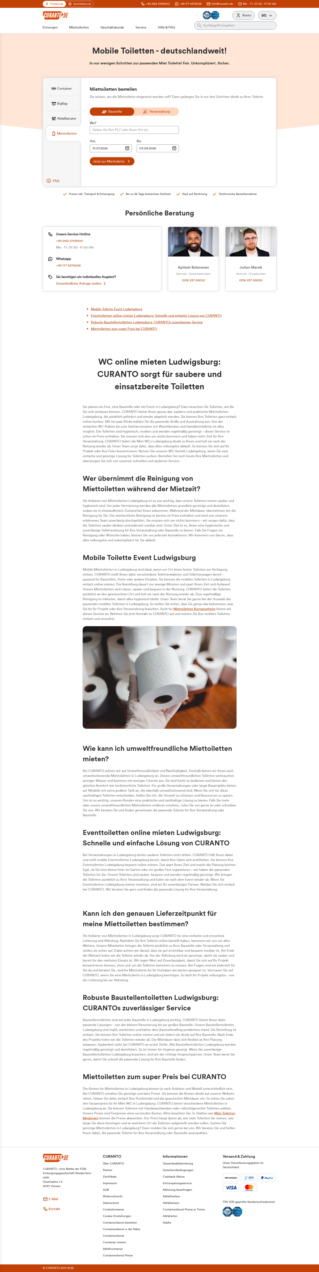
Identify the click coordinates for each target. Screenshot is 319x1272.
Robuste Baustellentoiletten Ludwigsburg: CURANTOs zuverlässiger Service (147, 322)
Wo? (93, 123)
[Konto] (243, 15)
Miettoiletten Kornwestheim (194, 609)
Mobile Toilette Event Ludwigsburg (116, 309)
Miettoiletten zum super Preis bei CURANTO (124, 329)
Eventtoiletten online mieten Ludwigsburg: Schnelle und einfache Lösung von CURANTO (156, 315)
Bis (139, 141)
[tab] (63, 88)
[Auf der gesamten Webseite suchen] (238, 25)
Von (92, 141)
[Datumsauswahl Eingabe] (111, 148)
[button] (267, 15)
